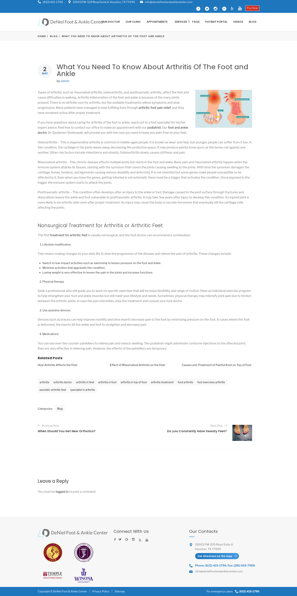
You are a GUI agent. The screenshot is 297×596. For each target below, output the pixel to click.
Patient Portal (216, 22)
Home (42, 36)
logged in (62, 491)
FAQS (196, 22)
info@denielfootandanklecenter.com (168, 2)
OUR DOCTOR (110, 22)
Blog (54, 36)
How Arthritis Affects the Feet (57, 365)
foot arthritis (185, 382)
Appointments (157, 22)
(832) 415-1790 (53, 2)
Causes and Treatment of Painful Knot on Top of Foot (216, 365)
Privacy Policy (100, 591)
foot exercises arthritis (211, 382)
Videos (238, 22)
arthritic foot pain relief (155, 108)
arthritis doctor (62, 382)
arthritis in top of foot (134, 382)
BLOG (252, 22)
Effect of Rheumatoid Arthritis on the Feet (137, 365)
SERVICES (181, 22)
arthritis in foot (107, 382)
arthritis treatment (162, 382)
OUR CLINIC (133, 22)
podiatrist (154, 127)
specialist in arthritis (82, 389)
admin (65, 81)
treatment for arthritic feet (68, 235)
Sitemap (120, 591)
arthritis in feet (85, 382)
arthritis (44, 382)
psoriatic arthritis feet (53, 389)
